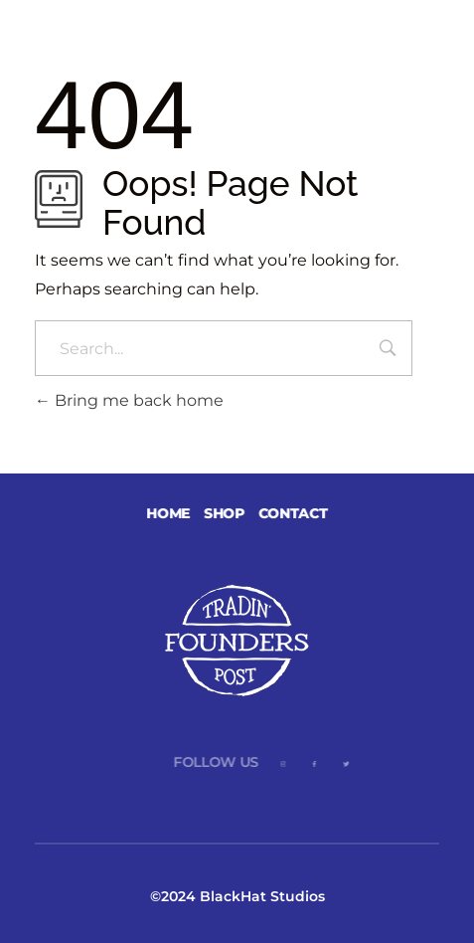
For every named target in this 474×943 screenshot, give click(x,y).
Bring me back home (129, 400)
